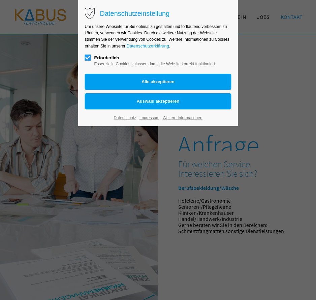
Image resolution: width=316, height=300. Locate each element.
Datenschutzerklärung (148, 45)
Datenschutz (125, 117)
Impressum (149, 117)
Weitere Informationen (182, 117)
